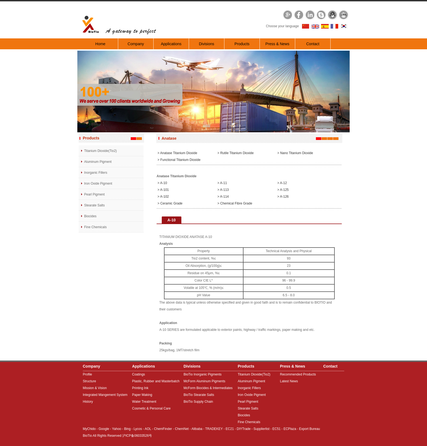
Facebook (298, 14)
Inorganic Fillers (95, 173)
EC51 (276, 429)
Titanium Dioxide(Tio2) (100, 151)
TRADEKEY (213, 429)
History (88, 402)
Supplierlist (262, 429)
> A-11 (221, 183)
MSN (344, 14)
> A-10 (162, 183)
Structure (89, 381)
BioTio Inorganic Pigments (203, 374)
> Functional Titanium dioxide (178, 160)
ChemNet (182, 429)
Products (241, 44)
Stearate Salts (94, 205)
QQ (332, 14)
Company (136, 44)
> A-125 (282, 190)
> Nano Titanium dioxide (294, 153)
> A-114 (222, 196)
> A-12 (281, 183)
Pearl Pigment (94, 194)
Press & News (277, 44)
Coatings (138, 374)
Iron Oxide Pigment (98, 183)
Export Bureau (309, 429)
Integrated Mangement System (105, 395)
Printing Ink (140, 388)
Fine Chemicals (95, 227)
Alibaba (196, 429)
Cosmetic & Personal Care (151, 408)
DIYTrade (244, 429)
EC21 (230, 429)
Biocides (90, 216)
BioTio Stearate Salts (199, 395)
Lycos (137, 429)
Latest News (289, 381)
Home (100, 44)
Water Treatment (144, 402)
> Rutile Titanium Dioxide (235, 153)
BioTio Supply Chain (198, 402)
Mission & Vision (95, 388)
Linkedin (309, 14)
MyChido (89, 429)
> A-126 (282, 196)
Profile (87, 374)
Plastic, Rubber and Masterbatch (155, 381)
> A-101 (163, 190)
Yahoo (116, 429)
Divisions (206, 44)
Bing (127, 429)
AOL (148, 429)
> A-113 (222, 190)
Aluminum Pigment (98, 162)
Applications (171, 44)
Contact (312, 44)
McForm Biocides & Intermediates (208, 388)
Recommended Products (298, 374)
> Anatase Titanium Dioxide (177, 153)
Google (287, 14)
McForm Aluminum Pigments (204, 381)
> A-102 (163, 196)
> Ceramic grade (169, 203)
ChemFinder (163, 429)
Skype (321, 14)
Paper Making (142, 395)
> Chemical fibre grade (234, 203)
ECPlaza (289, 429)
